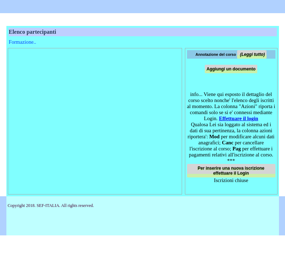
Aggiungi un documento (231, 68)
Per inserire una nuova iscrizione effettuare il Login (231, 171)
